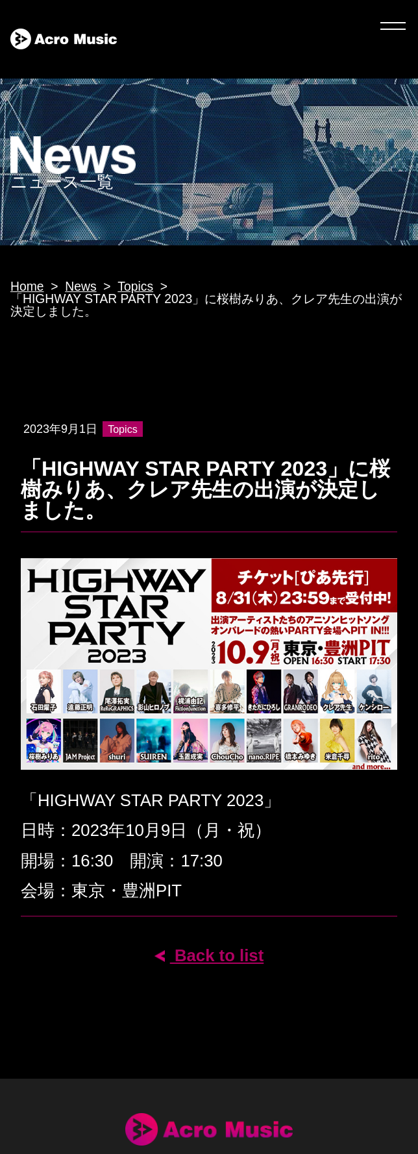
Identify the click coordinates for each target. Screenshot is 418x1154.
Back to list (209, 955)
